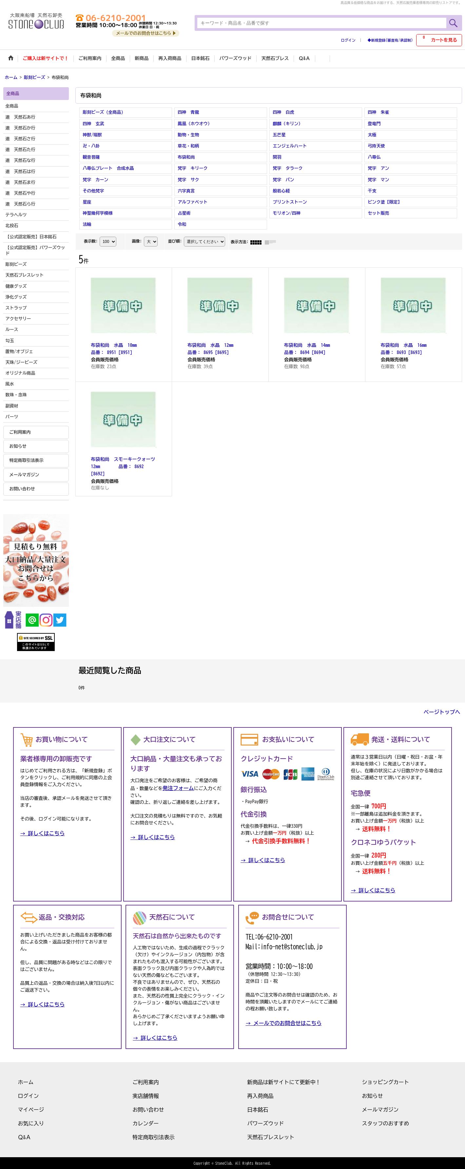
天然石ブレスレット (271, 1136)
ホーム (26, 1081)
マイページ (31, 1109)
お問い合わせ (22, 488)
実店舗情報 (146, 1095)
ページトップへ (442, 711)
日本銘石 (257, 1109)
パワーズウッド (265, 1122)
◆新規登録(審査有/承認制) (390, 40)
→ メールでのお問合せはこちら (283, 1022)
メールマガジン (24, 474)
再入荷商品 (260, 1095)
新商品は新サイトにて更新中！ (284, 1081)
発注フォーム (178, 787)
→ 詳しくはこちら (42, 833)
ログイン (348, 40)
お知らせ (18, 446)
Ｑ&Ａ (24, 1136)
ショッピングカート (385, 1081)
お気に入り (31, 1122)
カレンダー (146, 1122)
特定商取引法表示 (27, 460)
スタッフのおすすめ (385, 1122)
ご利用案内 (20, 431)
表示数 (91, 241)
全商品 (12, 106)
